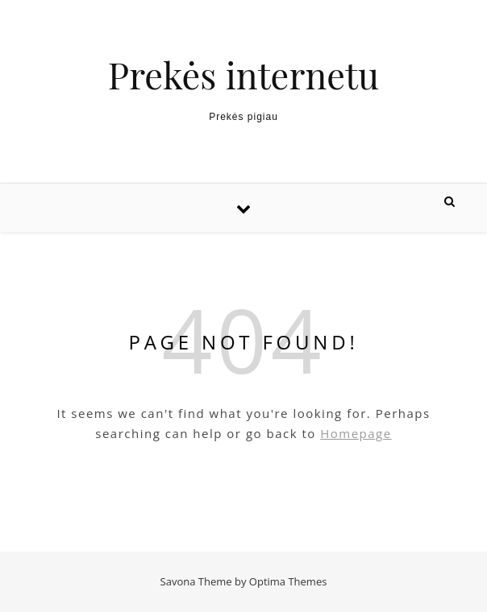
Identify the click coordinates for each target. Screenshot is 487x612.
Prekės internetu (243, 74)
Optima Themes (288, 581)
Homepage (355, 433)
